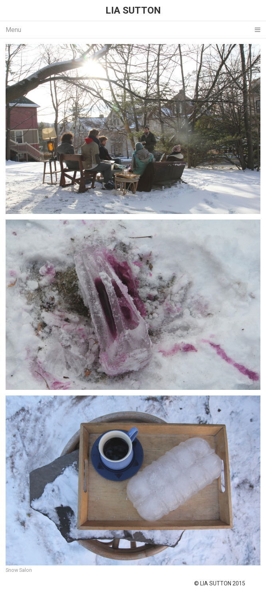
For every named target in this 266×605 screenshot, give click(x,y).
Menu (133, 30)
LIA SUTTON (133, 10)
